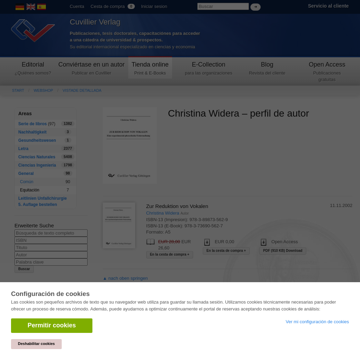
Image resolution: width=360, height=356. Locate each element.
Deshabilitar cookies (36, 344)
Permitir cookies (52, 325)
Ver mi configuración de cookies (317, 321)
